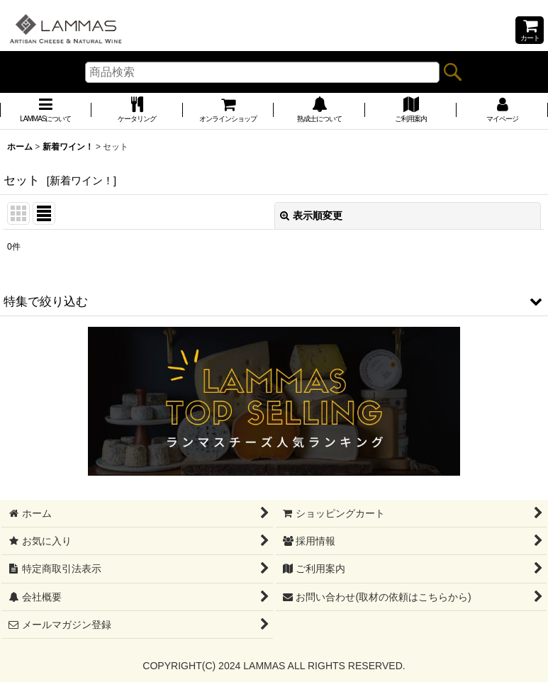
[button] (274, 301)
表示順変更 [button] (311, 215)
